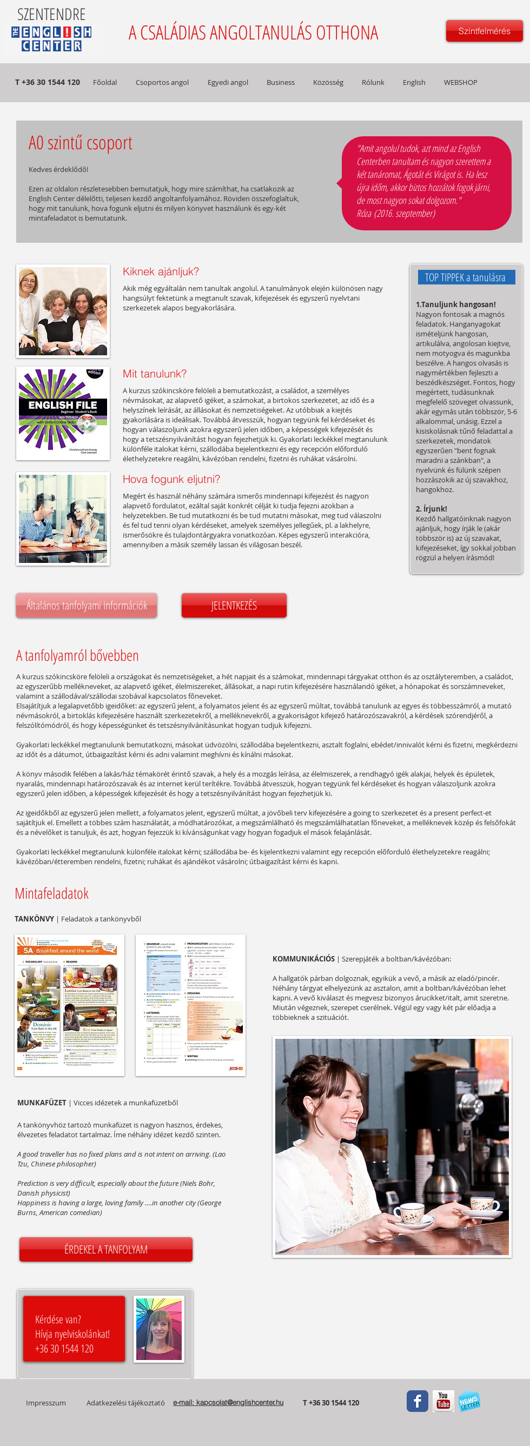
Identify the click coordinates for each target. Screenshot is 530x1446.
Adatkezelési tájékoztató (126, 1403)
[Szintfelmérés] (484, 31)
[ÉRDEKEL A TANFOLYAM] (106, 1249)
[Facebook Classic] (417, 1401)
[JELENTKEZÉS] (234, 605)
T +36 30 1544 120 (332, 1403)
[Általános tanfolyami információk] (86, 605)
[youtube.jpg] (443, 1401)
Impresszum (46, 1403)
